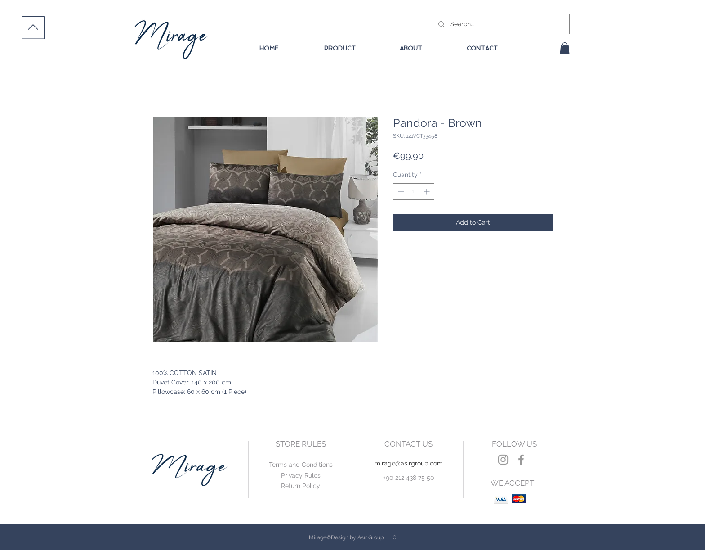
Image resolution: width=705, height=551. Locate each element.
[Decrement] (400, 191)
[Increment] (427, 191)
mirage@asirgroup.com (409, 463)
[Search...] (500, 24)
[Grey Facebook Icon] (521, 459)
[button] (565, 48)
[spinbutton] (414, 191)
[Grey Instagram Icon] (503, 459)
